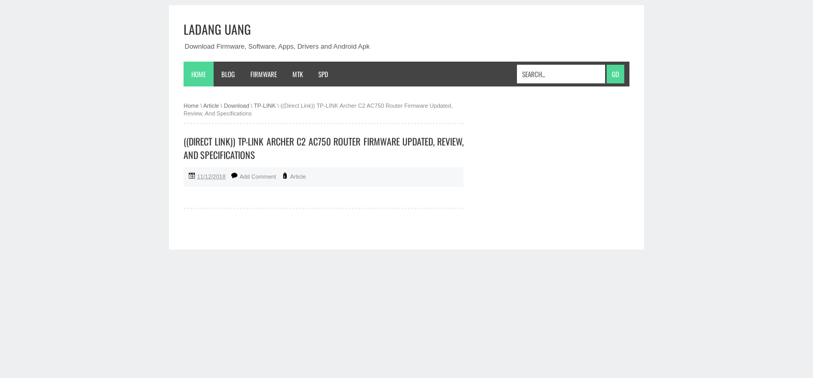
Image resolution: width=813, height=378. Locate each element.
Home (198, 74)
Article (298, 176)
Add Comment (258, 176)
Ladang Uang (217, 29)
